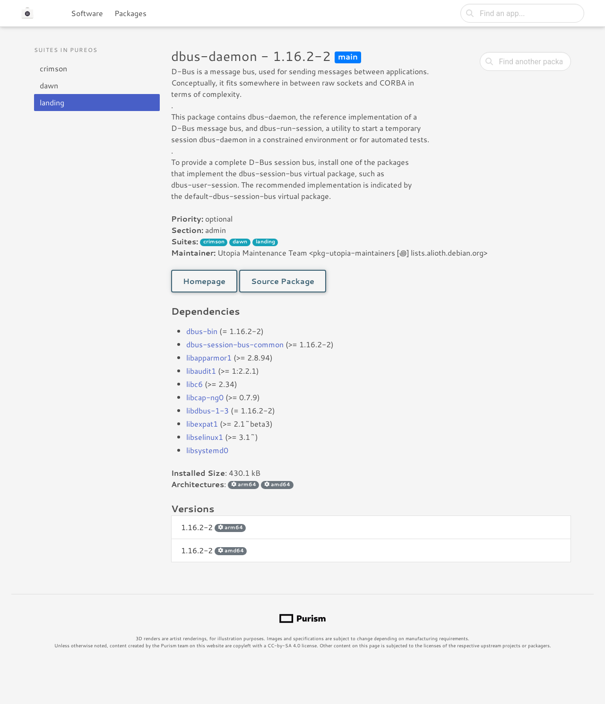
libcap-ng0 (205, 397)
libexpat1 (202, 423)
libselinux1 (204, 436)
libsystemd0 (207, 450)
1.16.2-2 (213, 527)
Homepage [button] (204, 280)
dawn (49, 85)
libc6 (194, 383)
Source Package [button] (282, 280)
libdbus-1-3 (207, 410)
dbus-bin (201, 331)
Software (87, 13)
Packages (130, 13)
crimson (53, 68)
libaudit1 (201, 370)
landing (52, 102)
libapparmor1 (209, 357)
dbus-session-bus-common (235, 344)
